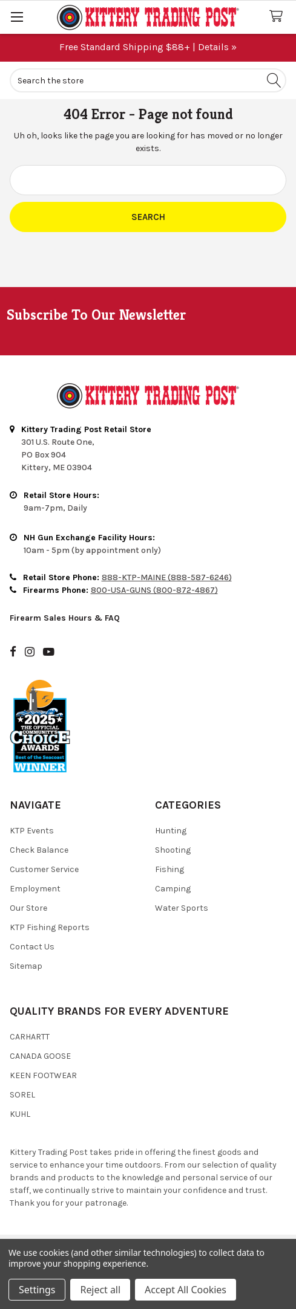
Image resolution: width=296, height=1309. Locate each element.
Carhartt (30, 1037)
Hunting (170, 831)
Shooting (173, 850)
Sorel (22, 1095)
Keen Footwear (43, 1075)
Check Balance (39, 850)
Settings (37, 1289)
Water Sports (181, 908)
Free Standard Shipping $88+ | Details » (148, 47)
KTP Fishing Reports (50, 927)
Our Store (28, 908)
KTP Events (32, 831)
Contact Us (32, 947)
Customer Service (44, 869)
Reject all (100, 1289)
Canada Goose (40, 1056)
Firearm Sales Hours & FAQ (65, 618)
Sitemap (26, 966)
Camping (173, 889)
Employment (35, 889)
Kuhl (20, 1114)
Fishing (169, 869)
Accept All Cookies (185, 1289)
